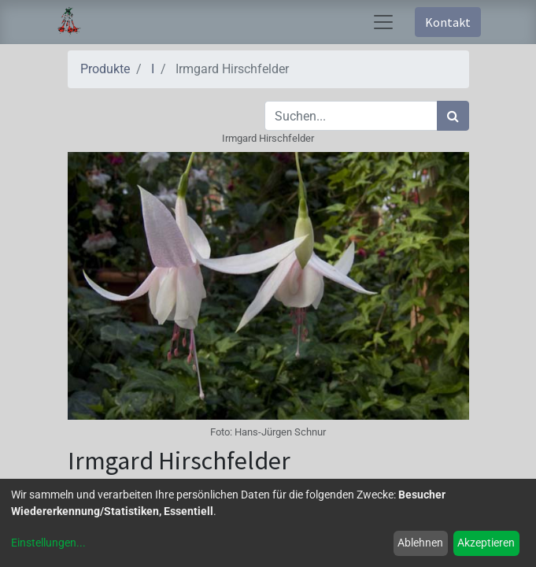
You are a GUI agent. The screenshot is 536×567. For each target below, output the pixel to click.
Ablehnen (420, 542)
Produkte (105, 68)
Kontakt (448, 22)
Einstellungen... (48, 542)
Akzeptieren (486, 542)
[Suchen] (453, 116)
